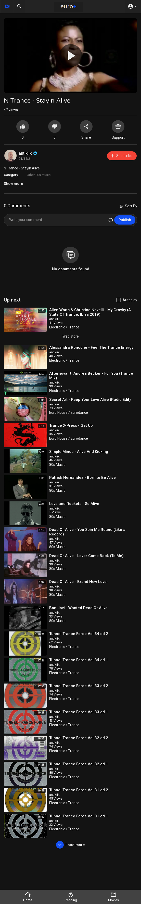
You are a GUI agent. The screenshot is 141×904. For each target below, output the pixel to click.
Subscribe (121, 155)
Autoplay (130, 300)
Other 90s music (38, 175)
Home (27, 897)
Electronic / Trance (64, 327)
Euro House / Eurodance (68, 412)
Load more (70, 845)
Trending (70, 897)
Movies (113, 897)
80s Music (57, 465)
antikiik (28, 153)
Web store (70, 336)
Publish (125, 220)
